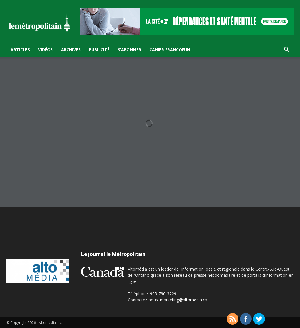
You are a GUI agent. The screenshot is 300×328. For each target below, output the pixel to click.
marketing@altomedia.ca (183, 300)
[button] (286, 50)
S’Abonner (129, 49)
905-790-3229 (163, 293)
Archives (71, 49)
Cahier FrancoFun (169, 49)
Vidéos (45, 49)
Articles (20, 49)
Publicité (99, 49)
